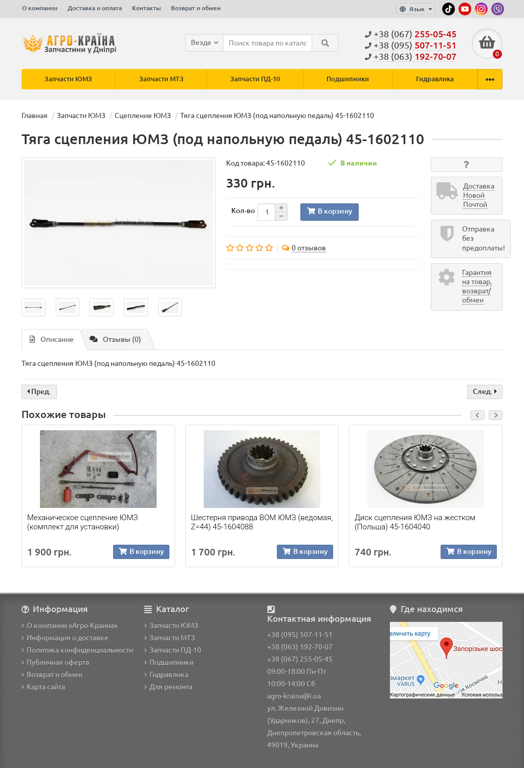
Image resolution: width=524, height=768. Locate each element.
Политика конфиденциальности (77, 650)
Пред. (39, 392)
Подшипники (347, 79)
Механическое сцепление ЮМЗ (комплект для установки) (82, 522)
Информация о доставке (64, 638)
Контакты (146, 8)
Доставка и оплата (95, 8)
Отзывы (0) (115, 340)
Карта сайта (43, 687)
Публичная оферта (55, 662)
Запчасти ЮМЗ (68, 79)
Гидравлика (435, 79)
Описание (52, 340)
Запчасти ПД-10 (255, 79)
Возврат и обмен (196, 8)
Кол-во (243, 210)
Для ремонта (168, 687)
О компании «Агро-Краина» (69, 625)
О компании (39, 8)
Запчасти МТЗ (161, 79)
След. (485, 392)
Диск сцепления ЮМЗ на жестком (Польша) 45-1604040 (415, 522)
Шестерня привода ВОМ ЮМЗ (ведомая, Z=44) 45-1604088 (262, 522)
